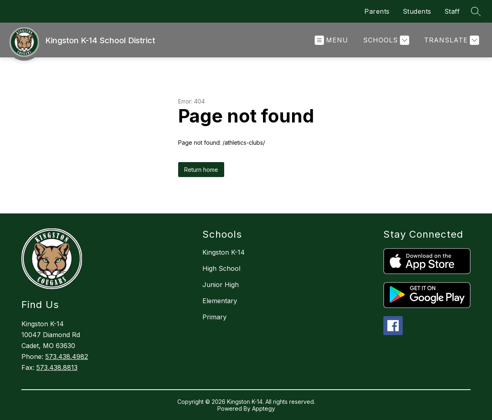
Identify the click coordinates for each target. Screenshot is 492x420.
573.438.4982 (66, 356)
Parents (377, 11)
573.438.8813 (57, 367)
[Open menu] (331, 40)
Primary (214, 317)
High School (221, 268)
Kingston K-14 (223, 252)
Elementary (219, 301)
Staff (452, 11)
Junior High (220, 285)
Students (417, 11)
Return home (201, 169)
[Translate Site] (450, 40)
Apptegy (263, 408)
